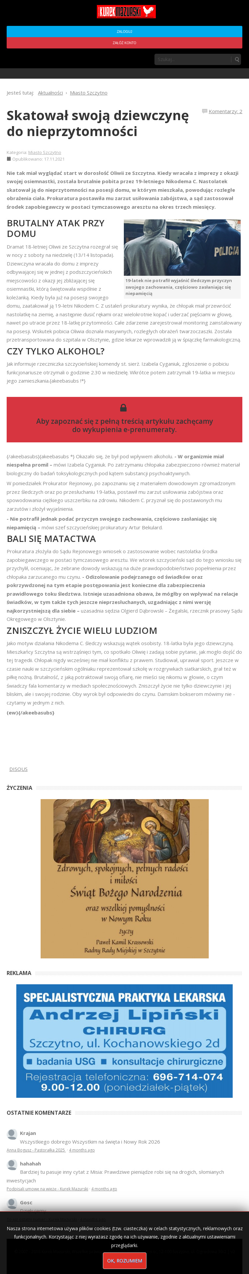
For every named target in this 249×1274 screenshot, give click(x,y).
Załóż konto (124, 43)
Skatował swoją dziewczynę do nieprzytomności (98, 123)
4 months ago (82, 1150)
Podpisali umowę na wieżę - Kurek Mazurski (47, 1189)
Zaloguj (124, 32)
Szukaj (236, 59)
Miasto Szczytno (44, 152)
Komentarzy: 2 (225, 111)
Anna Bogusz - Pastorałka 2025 (36, 1150)
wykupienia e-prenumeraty (129, 429)
